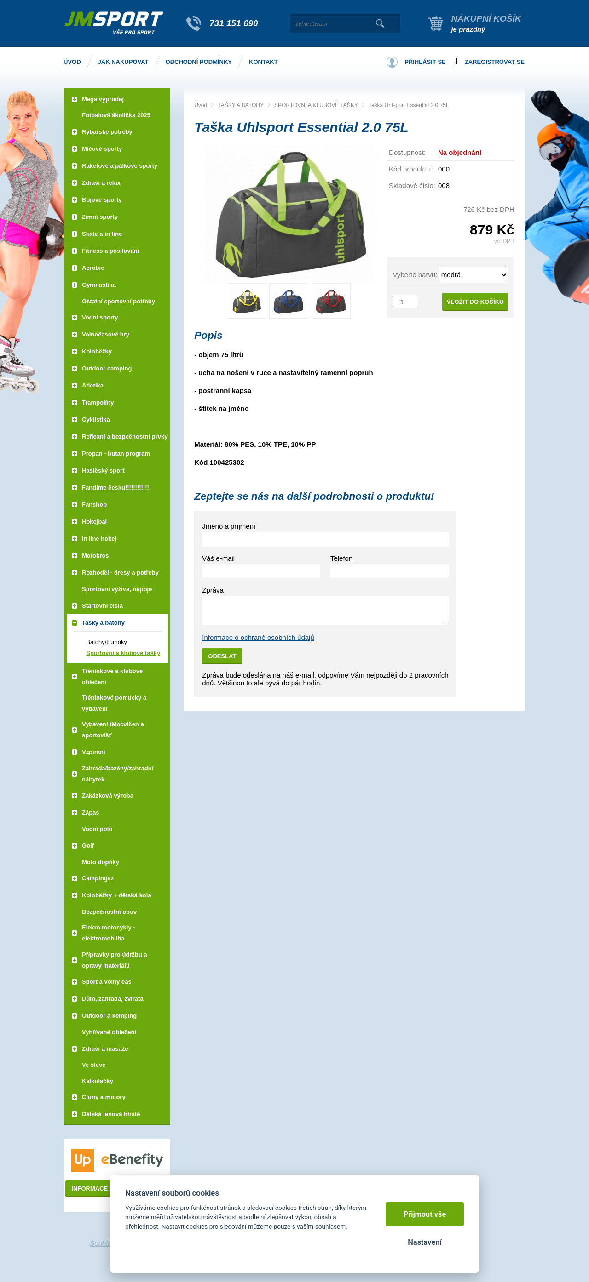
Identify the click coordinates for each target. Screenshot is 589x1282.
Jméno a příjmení (228, 526)
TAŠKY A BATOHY (241, 105)
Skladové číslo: (412, 185)
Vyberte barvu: (415, 275)
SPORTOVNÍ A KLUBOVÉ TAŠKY (316, 105)
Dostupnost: (407, 152)
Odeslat (222, 656)
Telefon (341, 558)
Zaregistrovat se (495, 61)
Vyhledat (379, 23)
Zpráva (213, 590)
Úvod (200, 105)
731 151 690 (233, 23)
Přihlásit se (425, 61)
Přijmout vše (425, 1214)
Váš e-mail (218, 558)
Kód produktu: (410, 169)
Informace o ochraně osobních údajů (258, 637)
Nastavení (424, 1242)
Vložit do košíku (475, 301)
